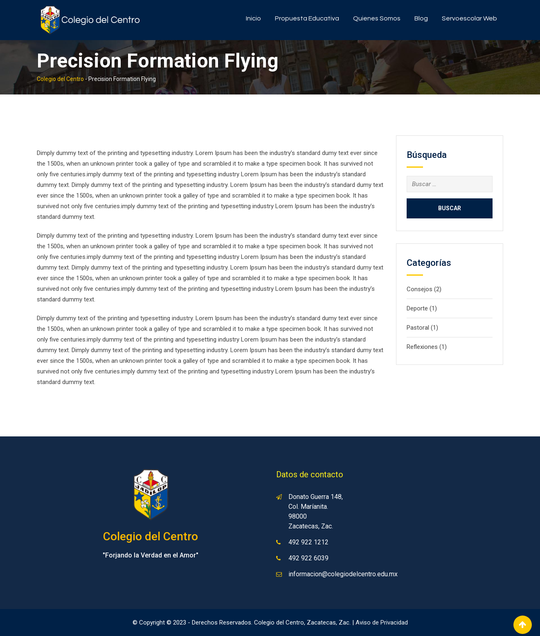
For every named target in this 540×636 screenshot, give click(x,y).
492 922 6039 (308, 558)
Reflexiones (422, 347)
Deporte (417, 308)
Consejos (419, 289)
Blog (421, 18)
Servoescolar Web (469, 18)
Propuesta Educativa (307, 18)
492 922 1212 (308, 542)
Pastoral (418, 327)
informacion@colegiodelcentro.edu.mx (343, 574)
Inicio (253, 18)
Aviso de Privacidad (382, 622)
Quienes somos (376, 18)
